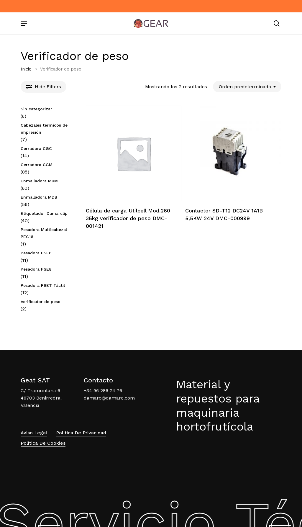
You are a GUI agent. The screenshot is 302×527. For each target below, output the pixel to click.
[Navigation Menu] (24, 23)
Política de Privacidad (81, 426)
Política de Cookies (43, 436)
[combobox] (247, 86)
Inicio (26, 69)
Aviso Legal (34, 426)
